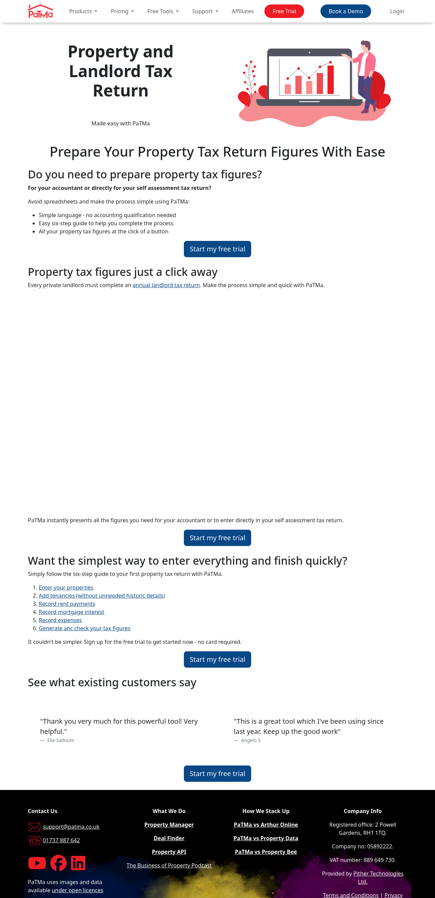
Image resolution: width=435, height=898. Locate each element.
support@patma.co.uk (71, 826)
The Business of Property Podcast (168, 865)
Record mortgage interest (71, 612)
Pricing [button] (120, 11)
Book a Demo (346, 11)
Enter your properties (66, 587)
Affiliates (243, 11)
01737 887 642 (61, 840)
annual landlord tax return (166, 285)
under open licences (77, 890)
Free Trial (284, 11)
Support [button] (203, 11)
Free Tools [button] (161, 11)
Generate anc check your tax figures (84, 628)
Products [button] (81, 11)
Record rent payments (67, 604)
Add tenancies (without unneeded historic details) (102, 595)
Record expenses (60, 620)
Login (397, 11)
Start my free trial (217, 248)
